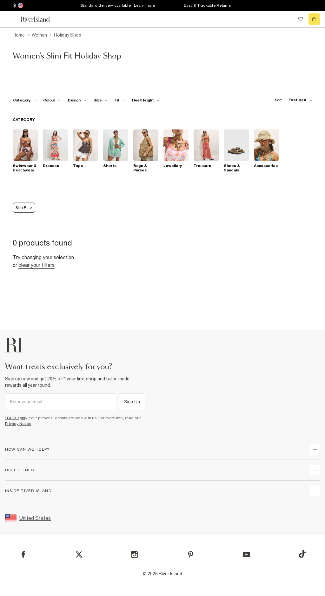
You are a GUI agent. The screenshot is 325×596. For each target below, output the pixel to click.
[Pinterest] (190, 554)
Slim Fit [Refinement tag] (24, 207)
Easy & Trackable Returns (207, 5)
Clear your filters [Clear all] (36, 265)
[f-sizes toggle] (100, 100)
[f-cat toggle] (24, 100)
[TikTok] (302, 554)
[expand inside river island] (315, 491)
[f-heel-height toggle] (145, 100)
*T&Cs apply (16, 418)
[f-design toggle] (77, 100)
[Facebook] (23, 554)
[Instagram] (134, 554)
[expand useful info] (315, 470)
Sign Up (132, 401)
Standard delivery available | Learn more (118, 5)
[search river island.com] (287, 19)
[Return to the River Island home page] (39, 19)
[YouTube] (246, 554)
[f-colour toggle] (52, 100)
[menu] (11, 19)
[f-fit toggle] (120, 100)
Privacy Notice (18, 423)
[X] (79, 554)
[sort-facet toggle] (292, 100)
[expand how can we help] (315, 449)
